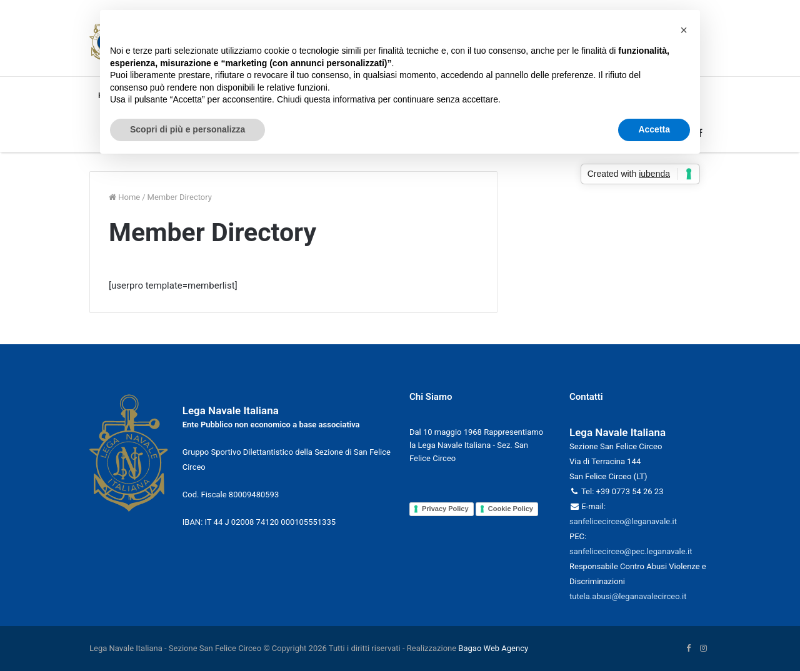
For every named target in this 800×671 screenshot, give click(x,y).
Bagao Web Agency (493, 648)
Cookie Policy (510, 508)
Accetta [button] (654, 129)
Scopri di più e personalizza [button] (187, 129)
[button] (684, 30)
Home (124, 197)
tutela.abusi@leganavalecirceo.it (627, 596)
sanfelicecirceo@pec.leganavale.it (630, 551)
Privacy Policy (445, 508)
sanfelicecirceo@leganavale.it (623, 521)
